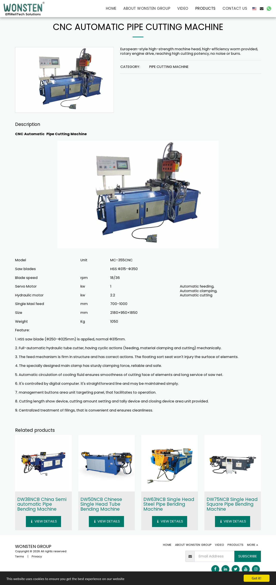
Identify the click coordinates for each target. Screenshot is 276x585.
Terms (19, 556)
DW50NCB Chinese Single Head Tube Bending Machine (101, 504)
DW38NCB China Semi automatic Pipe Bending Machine (41, 504)
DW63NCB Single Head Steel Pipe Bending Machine (168, 504)
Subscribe (247, 556)
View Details (43, 521)
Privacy (37, 556)
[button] (261, 8)
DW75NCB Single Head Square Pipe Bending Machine (232, 504)
